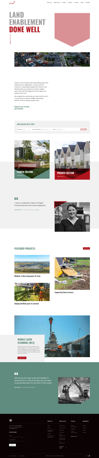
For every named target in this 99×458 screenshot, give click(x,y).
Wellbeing (73, 429)
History (49, 427)
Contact (88, 2)
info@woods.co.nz (13, 428)
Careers (76, 2)
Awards (49, 433)
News (82, 2)
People (64, 2)
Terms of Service (12, 455)
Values (48, 425)
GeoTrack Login (62, 447)
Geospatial (61, 430)
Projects (70, 2)
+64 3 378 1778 (18, 427)
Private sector (62, 427)
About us (49, 2)
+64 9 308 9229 (18, 425)
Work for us (74, 436)
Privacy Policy (22, 455)
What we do (57, 2)
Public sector (62, 425)
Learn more (20, 175)
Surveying (61, 432)
